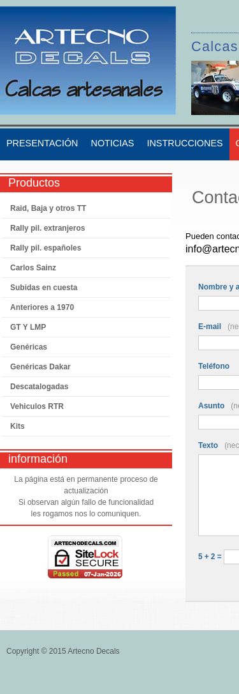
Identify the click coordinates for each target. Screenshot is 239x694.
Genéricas (28, 347)
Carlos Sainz (33, 267)
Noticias (112, 143)
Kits (17, 426)
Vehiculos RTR (37, 406)
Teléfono (213, 366)
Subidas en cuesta (43, 287)
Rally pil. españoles (45, 247)
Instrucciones (184, 143)
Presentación (42, 143)
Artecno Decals (93, 651)
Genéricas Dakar (40, 366)
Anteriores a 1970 (42, 307)
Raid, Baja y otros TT (48, 208)
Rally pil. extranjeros (47, 228)
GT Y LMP (28, 327)
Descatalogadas (39, 386)
